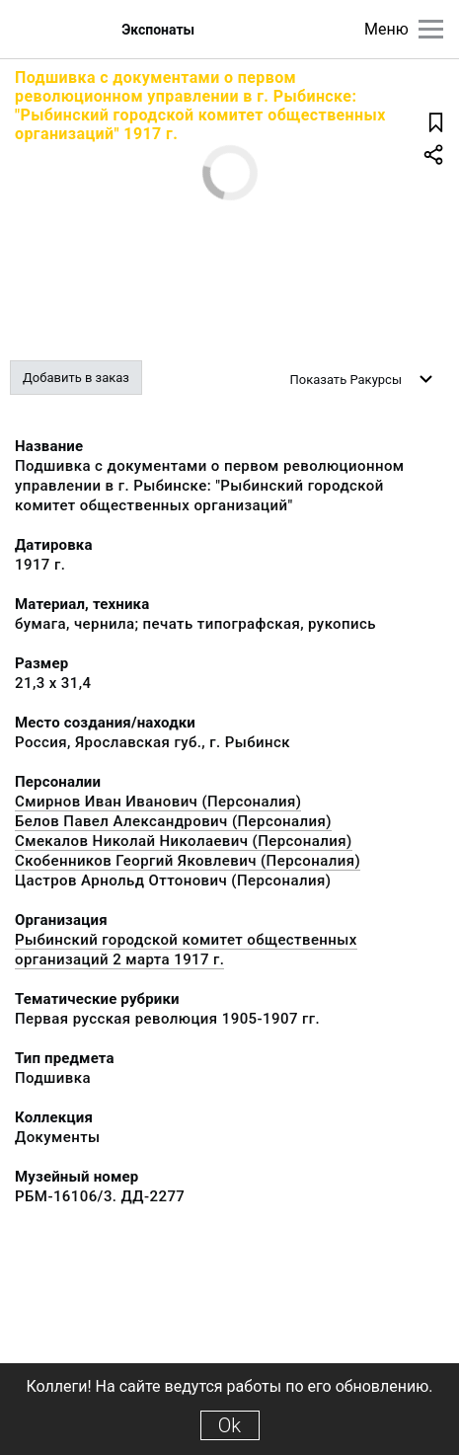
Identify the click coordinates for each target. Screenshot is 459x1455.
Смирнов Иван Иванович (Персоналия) (158, 801)
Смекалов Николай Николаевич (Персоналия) (183, 841)
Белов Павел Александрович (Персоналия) (173, 821)
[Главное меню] (431, 29)
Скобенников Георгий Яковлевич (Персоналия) (187, 861)
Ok (229, 1425)
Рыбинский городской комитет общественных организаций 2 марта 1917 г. (186, 949)
